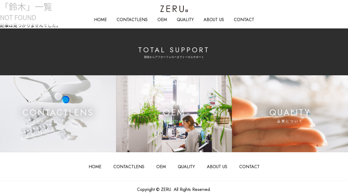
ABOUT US (209, 19)
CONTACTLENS (132, 162)
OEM (163, 19)
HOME (107, 19)
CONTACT (237, 19)
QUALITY (183, 19)
